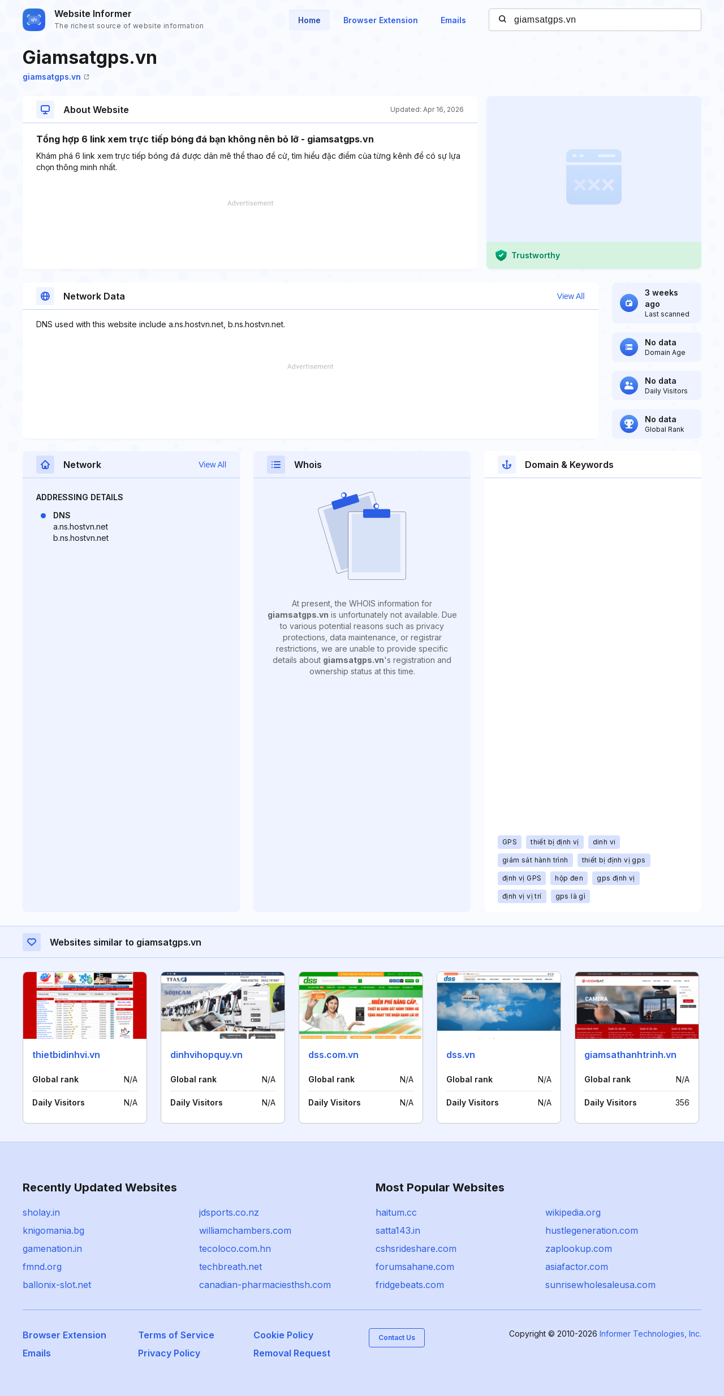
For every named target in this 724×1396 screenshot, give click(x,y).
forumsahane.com (415, 1266)
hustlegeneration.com (591, 1230)
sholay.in (41, 1212)
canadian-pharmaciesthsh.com (265, 1284)
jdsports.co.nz (229, 1212)
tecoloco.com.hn (235, 1248)
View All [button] (571, 296)
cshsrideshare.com (416, 1248)
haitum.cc (396, 1212)
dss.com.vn (333, 1054)
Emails (453, 20)
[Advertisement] (250, 234)
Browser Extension (380, 20)
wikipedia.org (573, 1212)
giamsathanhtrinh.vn (630, 1054)
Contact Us (396, 1337)
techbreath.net (230, 1266)
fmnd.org (42, 1266)
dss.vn (460, 1054)
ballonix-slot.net (57, 1284)
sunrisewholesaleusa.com (600, 1284)
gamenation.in (52, 1248)
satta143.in (398, 1230)
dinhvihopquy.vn (206, 1054)
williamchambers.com (245, 1230)
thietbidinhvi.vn (66, 1054)
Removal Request (291, 1353)
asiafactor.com (576, 1266)
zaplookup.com (578, 1248)
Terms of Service (176, 1335)
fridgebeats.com (410, 1284)
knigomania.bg (53, 1230)
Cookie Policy (283, 1335)
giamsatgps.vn (56, 76)
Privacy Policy (169, 1353)
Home (309, 20)
